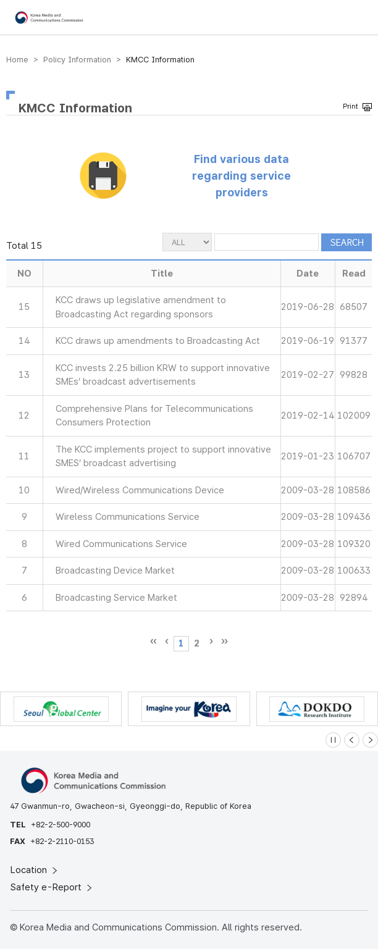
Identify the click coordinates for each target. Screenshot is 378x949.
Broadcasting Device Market (115, 570)
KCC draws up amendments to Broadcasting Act (158, 340)
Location (34, 870)
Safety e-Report (52, 887)
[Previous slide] (351, 740)
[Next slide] (370, 740)
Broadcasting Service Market (116, 597)
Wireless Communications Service (128, 516)
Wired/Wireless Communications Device (140, 490)
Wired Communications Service (121, 544)
